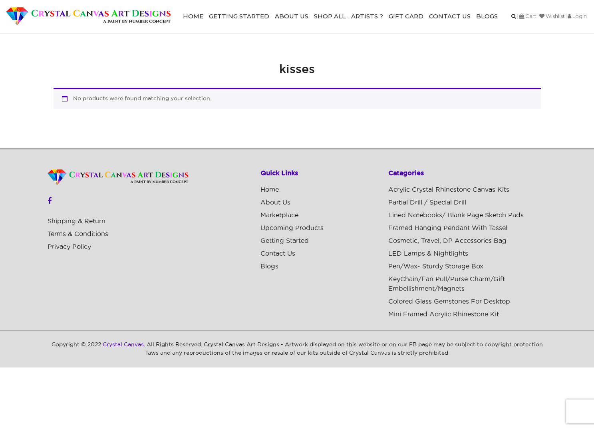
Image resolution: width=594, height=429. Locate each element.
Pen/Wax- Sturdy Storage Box (435, 266)
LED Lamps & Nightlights (428, 253)
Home (193, 16)
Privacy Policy (69, 247)
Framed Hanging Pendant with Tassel (447, 228)
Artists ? (367, 16)
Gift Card (406, 16)
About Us (291, 16)
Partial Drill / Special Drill (427, 202)
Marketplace (279, 215)
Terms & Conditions (78, 234)
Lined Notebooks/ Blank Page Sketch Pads (456, 215)
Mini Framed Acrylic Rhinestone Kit (443, 314)
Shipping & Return (76, 221)
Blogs (487, 16)
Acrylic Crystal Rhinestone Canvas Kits (448, 190)
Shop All (330, 16)
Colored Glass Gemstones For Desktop (449, 301)
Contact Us (450, 16)
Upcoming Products (292, 228)
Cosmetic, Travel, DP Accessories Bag (447, 241)
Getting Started (239, 16)
